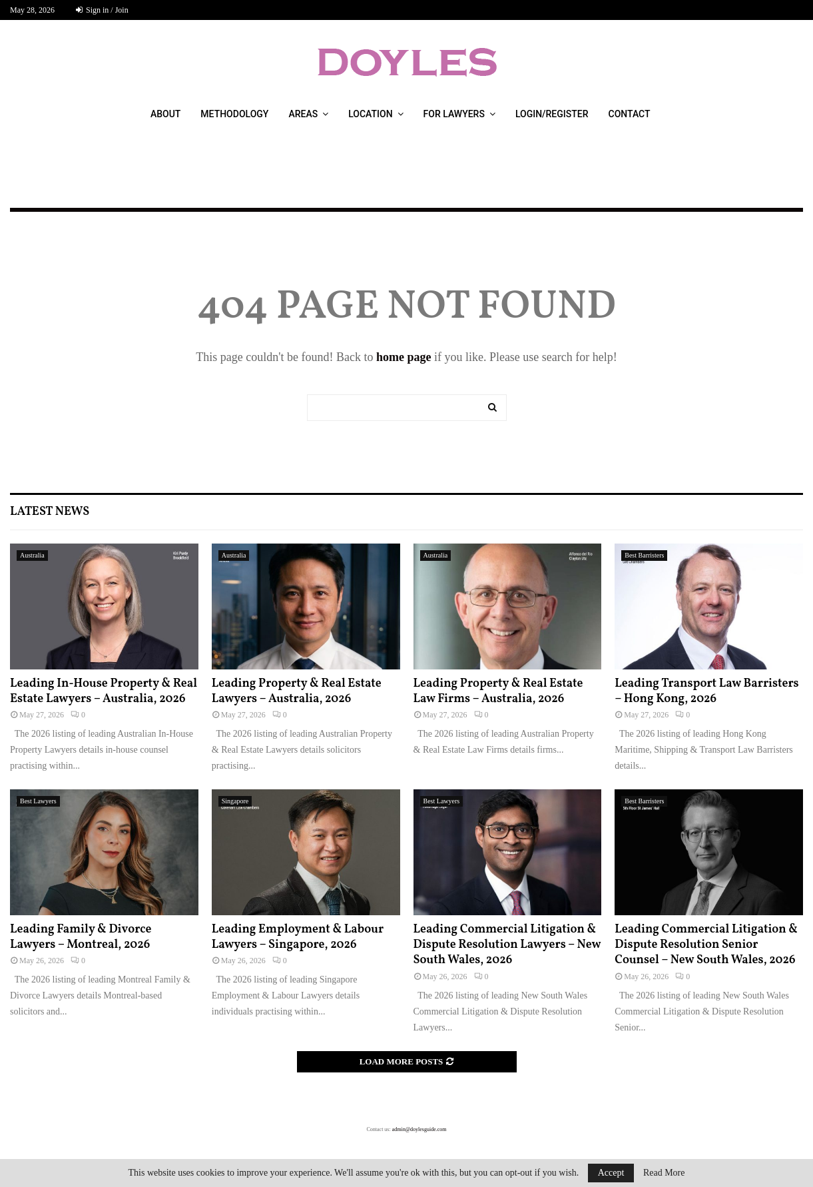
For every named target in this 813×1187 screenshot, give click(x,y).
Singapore (235, 801)
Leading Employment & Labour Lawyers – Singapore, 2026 (298, 937)
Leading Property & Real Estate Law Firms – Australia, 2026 (498, 691)
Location (370, 114)
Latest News (49, 512)
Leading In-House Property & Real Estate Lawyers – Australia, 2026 (103, 691)
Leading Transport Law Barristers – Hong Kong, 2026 (706, 691)
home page (403, 357)
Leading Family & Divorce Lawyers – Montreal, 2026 (81, 937)
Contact (630, 114)
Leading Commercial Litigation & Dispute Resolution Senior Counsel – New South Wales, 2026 (706, 945)
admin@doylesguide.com (419, 1129)
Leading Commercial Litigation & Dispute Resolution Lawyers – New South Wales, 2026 (507, 945)
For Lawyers (454, 114)
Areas (303, 114)
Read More (664, 1173)
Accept (611, 1173)
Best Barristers (644, 555)
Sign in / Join (102, 10)
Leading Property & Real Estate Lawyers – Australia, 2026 (297, 691)
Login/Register (552, 114)
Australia (32, 555)
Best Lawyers (38, 801)
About (165, 114)
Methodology (234, 114)
